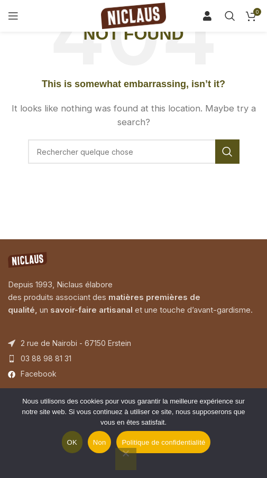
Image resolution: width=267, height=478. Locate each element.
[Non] (125, 459)
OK (72, 442)
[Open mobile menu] (13, 15)
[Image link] (27, 259)
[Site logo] (134, 15)
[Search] (211, 15)
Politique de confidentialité (163, 442)
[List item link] (133, 358)
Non (99, 442)
